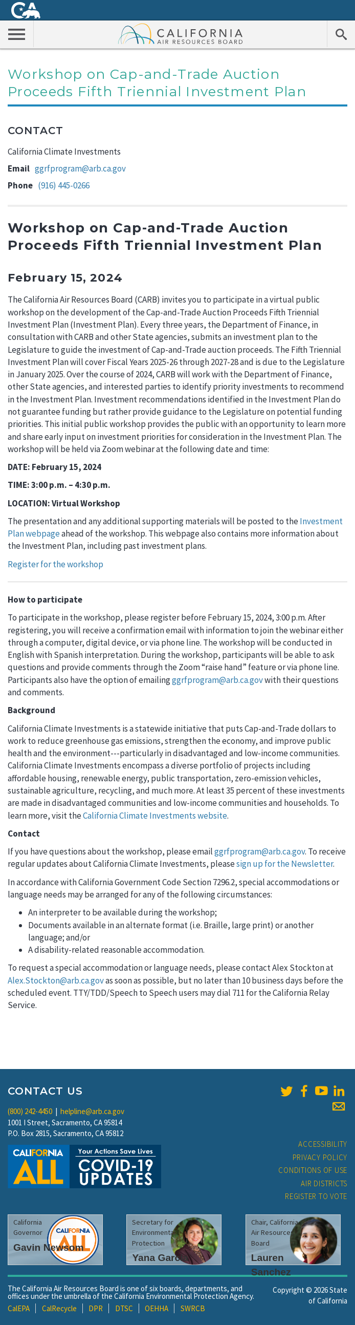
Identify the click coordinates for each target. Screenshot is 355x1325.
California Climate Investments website (155, 815)
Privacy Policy (320, 1157)
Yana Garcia (160, 1257)
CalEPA (19, 1308)
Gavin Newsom (48, 1247)
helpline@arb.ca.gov (92, 1111)
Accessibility (322, 1144)
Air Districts (324, 1183)
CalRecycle (59, 1308)
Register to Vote (316, 1196)
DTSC (124, 1308)
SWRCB (193, 1308)
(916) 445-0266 (64, 185)
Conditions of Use (312, 1170)
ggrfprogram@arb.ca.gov (80, 168)
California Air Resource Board (181, 33)
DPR (95, 1308)
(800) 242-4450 (30, 1111)
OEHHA (156, 1308)
